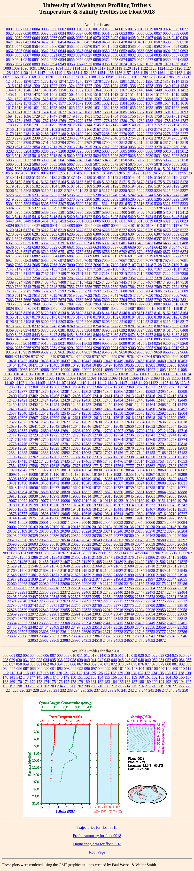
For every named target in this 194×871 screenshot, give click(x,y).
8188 (149, 317)
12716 (182, 431)
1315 (184, 81)
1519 (175, 94)
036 (60, 660)
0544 (18, 46)
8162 (167, 313)
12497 (182, 409)
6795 (149, 252)
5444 (167, 217)
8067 (88, 308)
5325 (19, 208)
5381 (175, 208)
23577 (172, 627)
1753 (106, 116)
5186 (62, 186)
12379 (44, 391)
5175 (158, 182)
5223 (149, 191)
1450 (167, 90)
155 (107, 677)
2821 (19, 147)
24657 (129, 640)
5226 (175, 191)
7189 (62, 273)
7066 (114, 260)
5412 (184, 212)
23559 (161, 627)
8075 (97, 308)
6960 (19, 260)
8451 (71, 335)
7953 (97, 304)
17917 (182, 466)
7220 (149, 273)
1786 (175, 121)
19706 (150, 514)
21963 (76, 579)
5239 (106, 195)
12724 (44, 435)
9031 (62, 343)
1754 (114, 116)
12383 (86, 391)
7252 (19, 278)
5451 (45, 221)
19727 (182, 514)
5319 (149, 204)
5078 (158, 164)
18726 (108, 487)
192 (168, 682)
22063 (22, 584)
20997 (49, 553)
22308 (44, 592)
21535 (22, 566)
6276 (175, 230)
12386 (118, 391)
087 (26, 668)
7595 (80, 291)
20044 (107, 522)
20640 (129, 544)
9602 (45, 352)
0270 (97, 38)
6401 (123, 243)
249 (178, 690)
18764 (172, 487)
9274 (36, 348)
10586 (140, 365)
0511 (10, 46)
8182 (114, 317)
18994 (65, 496)
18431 (12, 483)
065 (67, 664)
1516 (149, 94)
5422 (88, 217)
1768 (53, 121)
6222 (80, 230)
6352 (114, 239)
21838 (150, 570)
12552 (108, 413)
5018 (53, 156)
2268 (106, 134)
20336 (54, 536)
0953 (71, 64)
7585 (27, 291)
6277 (184, 230)
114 (19, 673)
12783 (86, 444)
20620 (76, 544)
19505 (161, 509)
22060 (12, 584)
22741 (22, 605)
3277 (149, 147)
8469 (114, 335)
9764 (148, 356)
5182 (36, 186)
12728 (76, 435)
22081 (54, 584)
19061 (150, 496)
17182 (182, 453)
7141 (10, 269)
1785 (167, 121)
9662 (175, 352)
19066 (182, 496)
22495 (12, 597)
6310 (184, 234)
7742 (132, 300)
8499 (62, 339)
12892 (65, 453)
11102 (9, 383)
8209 (114, 322)
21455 (44, 562)
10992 (87, 370)
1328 (97, 86)
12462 (140, 405)
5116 (92, 173)
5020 (71, 156)
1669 (184, 108)
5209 (36, 191)
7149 (19, 269)
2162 (53, 129)
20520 (12, 540)
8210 (123, 322)
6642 (158, 247)
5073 (114, 164)
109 (175, 668)
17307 (76, 457)
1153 (92, 73)
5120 (118, 173)
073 (121, 664)
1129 (15, 73)
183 (107, 682)
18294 (171, 474)
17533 (150, 461)
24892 (150, 640)
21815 (86, 570)
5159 (19, 182)
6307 (158, 234)
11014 (18, 374)
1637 (141, 108)
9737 (35, 356)
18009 (54, 470)
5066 (62, 164)
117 (39, 673)
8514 (97, 339)
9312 (175, 348)
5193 (123, 186)
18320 (33, 479)
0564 (36, 46)
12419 (182, 396)
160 (141, 677)
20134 (107, 527)
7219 (140, 273)
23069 (182, 614)
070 (100, 664)
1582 (106, 103)
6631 (71, 247)
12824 (65, 448)
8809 (123, 339)
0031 (36, 33)
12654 (172, 426)
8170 (36, 317)
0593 (167, 46)
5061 (19, 164)
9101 (132, 343)
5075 (132, 164)
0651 (114, 51)
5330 (62, 208)
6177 (27, 230)
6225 (106, 230)
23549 (140, 627)
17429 (54, 461)
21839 (161, 570)
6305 (141, 234)
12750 (44, 439)
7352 (132, 278)
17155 (150, 453)
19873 (97, 518)
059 (26, 664)
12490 (150, 409)
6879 (19, 256)
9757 (96, 356)
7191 (80, 273)
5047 (97, 160)
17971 (33, 470)
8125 (19, 313)
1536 (88, 99)
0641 (36, 51)
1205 (170, 77)
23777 (161, 632)
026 (182, 655)
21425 (182, 557)
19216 (54, 505)
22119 (97, 584)
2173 (149, 129)
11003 (161, 370)
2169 (114, 129)
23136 (97, 618)
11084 (39, 378)
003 (26, 655)
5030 (149, 156)
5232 (45, 195)
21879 (86, 575)
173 (39, 682)
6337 (71, 239)
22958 (182, 610)
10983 (172, 365)
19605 (65, 514)
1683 (106, 112)
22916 (118, 610)
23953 (33, 640)
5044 (71, 160)
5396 (88, 212)
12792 (172, 444)
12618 (150, 418)
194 (182, 682)
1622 (45, 108)
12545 (65, 413)
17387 (182, 457)
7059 (106, 260)
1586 (141, 103)
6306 (149, 234)
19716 (161, 514)
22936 (150, 610)
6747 (27, 252)
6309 (175, 234)
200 (33, 686)
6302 (114, 234)
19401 (76, 509)
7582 (19, 291)
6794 (141, 252)
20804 (54, 549)
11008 (182, 370)
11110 (81, 383)
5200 (184, 186)
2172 (141, 129)
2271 (132, 134)
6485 (167, 243)
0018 (140, 29)
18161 (86, 474)
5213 (71, 191)
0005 (45, 29)
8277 (114, 326)
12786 (118, 444)
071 (107, 664)
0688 (141, 51)
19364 (33, 509)
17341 (140, 457)
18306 (12, 479)
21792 (33, 570)
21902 (161, 575)
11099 (165, 378)
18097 (22, 474)
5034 (184, 156)
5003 (106, 151)
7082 (10, 265)
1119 (118, 68)
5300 (184, 199)
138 (181, 673)
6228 (132, 230)
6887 (71, 256)
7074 (141, 260)
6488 (184, 243)
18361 (97, 479)
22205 (22, 588)
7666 (27, 300)
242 (131, 690)
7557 (97, 287)
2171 (132, 129)
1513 (123, 94)
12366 (97, 387)
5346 (132, 208)
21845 (182, 570)
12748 (22, 439)
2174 (158, 129)
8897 (167, 339)
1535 (80, 99)
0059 (175, 33)
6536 (10, 247)
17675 (76, 466)
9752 (70, 356)
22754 (65, 605)
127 (106, 673)
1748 (62, 116)
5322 (175, 204)
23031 (97, 614)
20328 (22, 536)
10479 (44, 365)
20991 (39, 553)
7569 (158, 287)
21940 (44, 579)
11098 (155, 378)
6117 (175, 225)
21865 (44, 575)
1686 (132, 112)
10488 (65, 365)
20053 (118, 522)
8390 (106, 330)
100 (114, 668)
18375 (129, 479)
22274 (172, 588)
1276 (80, 81)
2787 (10, 142)
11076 (7, 378)
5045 (80, 160)
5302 (19, 204)
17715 (97, 466)
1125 (170, 68)
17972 (44, 470)
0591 (149, 46)
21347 (107, 557)
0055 (141, 33)
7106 (123, 265)
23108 (76, 618)
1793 (45, 125)
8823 (140, 339)
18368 (108, 479)
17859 (140, 466)
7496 (167, 282)
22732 (182, 601)
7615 (53, 295)
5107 (23, 173)
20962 (182, 549)
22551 (97, 597)
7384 (184, 278)
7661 (184, 295)
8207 (97, 322)
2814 (141, 142)
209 (94, 686)
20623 (86, 544)
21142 (134, 553)
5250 (19, 199)
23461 (182, 623)
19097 (76, 501)
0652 (123, 51)
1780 (123, 121)
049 (148, 660)
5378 (158, 208)
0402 (114, 38)
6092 (62, 225)
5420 (71, 217)
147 (53, 677)
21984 (118, 579)
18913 (12, 496)
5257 (62, 199)
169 (12, 682)
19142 (150, 501)
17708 (86, 466)
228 (36, 690)
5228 (10, 195)
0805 (19, 55)
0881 (175, 60)
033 (39, 660)
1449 (158, 90)
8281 (132, 326)
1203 (152, 77)
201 (39, 686)
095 (80, 668)
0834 (149, 55)
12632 (118, 422)
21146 (144, 553)
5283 (114, 199)
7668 (36, 300)
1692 (175, 112)
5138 (80, 177)
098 (100, 668)
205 (67, 686)
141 (12, 677)
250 (185, 690)
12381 (65, 391)
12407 (65, 396)
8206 (88, 322)
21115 (102, 553)
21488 (108, 562)
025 (175, 655)
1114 (76, 68)
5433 (141, 217)
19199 (33, 505)
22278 (182, 588)
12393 (150, 391)
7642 (123, 295)
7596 (88, 291)
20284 (182, 531)
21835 (139, 570)
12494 (161, 409)
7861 (62, 304)
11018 (39, 374)
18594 (140, 483)
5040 (53, 160)
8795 (114, 339)
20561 (108, 540)
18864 (161, 492)
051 (161, 660)
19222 (65, 505)
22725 (161, 601)
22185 (171, 584)
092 (60, 668)
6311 (10, 239)
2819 (184, 142)
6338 (79, 239)
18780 (12, 492)
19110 (97, 501)
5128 (188, 173)
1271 (36, 81)
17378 (161, 457)
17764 (118, 466)
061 (39, 664)
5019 (62, 156)
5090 (80, 169)
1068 (114, 64)
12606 (22, 418)
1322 (53, 86)
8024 (10, 308)
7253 (27, 278)
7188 (53, 273)
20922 (140, 549)
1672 (27, 112)
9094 (97, 343)
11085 (49, 378)
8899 (184, 339)
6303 (123, 234)
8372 (19, 330)
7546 (36, 287)
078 (155, 664)
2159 (36, 129)
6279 (19, 234)
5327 (36, 208)
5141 (106, 177)
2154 (175, 125)
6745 (10, 252)
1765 (27, 121)
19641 (108, 514)
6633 (88, 247)
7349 (123, 278)
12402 (33, 396)
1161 (161, 73)
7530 (10, 287)
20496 (182, 536)
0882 (184, 60)
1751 (88, 116)
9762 (131, 356)
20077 (171, 522)
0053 (123, 33)
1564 (132, 99)
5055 (158, 160)
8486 (19, 339)
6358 (167, 239)
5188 (80, 186)
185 (121, 682)
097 (94, 668)
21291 (44, 557)
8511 (88, 339)
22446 (129, 592)
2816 (158, 142)
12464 (150, 405)
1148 (50, 73)
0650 (106, 51)
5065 (53, 164)
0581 (105, 46)
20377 (118, 536)
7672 (53, 300)
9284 (53, 348)
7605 (158, 291)
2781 (141, 138)
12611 (75, 418)
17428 (44, 461)
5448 (19, 221)
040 (87, 660)
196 (5, 686)
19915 (140, 518)
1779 (114, 121)
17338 (129, 457)
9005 (19, 343)
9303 (132, 348)
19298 (107, 505)
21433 (12, 562)
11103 (19, 383)
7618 (62, 295)
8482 (175, 335)
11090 (81, 378)
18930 (33, 496)
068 (87, 664)
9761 (122, 356)
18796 (33, 492)
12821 (33, 448)
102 (128, 668)
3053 (114, 147)
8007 (158, 304)
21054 (71, 553)
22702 (97, 601)
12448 (172, 400)
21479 (86, 562)
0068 (71, 38)
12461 (129, 405)
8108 (158, 308)
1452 (184, 90)
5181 (27, 186)
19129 (129, 501)
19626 (97, 514)
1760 (167, 116)
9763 (139, 356)
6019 (149, 221)
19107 (86, 501)
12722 (22, 435)
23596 (12, 632)
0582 (114, 46)
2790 (36, 142)
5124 (153, 173)
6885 (62, 256)
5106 (15, 173)
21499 (140, 562)
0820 (45, 55)
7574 (175, 287)
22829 (22, 610)
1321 (45, 86)
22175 (161, 584)
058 (19, 664)
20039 (75, 522)
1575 (45, 103)
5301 (10, 204)
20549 (97, 540)
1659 (158, 108)
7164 (132, 269)
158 (128, 677)
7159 (106, 269)
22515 (54, 597)
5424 (106, 217)
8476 (141, 335)
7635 (105, 295)
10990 (65, 370)
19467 (150, 509)
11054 (91, 374)
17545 (172, 461)
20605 (44, 544)
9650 (123, 352)
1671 (19, 112)
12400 (12, 396)
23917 (129, 636)
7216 (132, 273)
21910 (182, 575)
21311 (86, 557)
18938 (44, 496)
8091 (149, 308)
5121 (127, 173)
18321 (44, 479)
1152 (84, 73)
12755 (86, 439)
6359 (175, 239)
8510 (80, 339)
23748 (139, 632)
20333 (44, 536)
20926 (150, 549)
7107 (132, 265)
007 (53, 655)
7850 (45, 304)
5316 (123, 204)
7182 (184, 269)
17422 (33, 461)
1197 (100, 77)
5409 (158, 212)
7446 (132, 282)
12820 (22, 448)
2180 (19, 134)
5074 (123, 164)
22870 (76, 610)
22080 (44, 584)
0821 (53, 55)
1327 (88, 86)
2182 (36, 134)
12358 (22, 387)
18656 (33, 487)
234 (77, 690)
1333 (106, 86)
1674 (45, 112)
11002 (150, 370)
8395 (149, 330)
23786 (182, 632)
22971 (22, 614)
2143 (80, 125)
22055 (182, 579)
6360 (184, 239)
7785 (149, 300)
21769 (12, 570)
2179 (10, 134)
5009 (158, 151)
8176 (80, 317)
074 (128, 664)
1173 (75, 77)
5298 (167, 199)
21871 (54, 575)
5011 (175, 151)
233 (70, 690)
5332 (80, 208)
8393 (132, 330)
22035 (161, 579)
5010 (167, 151)
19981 (12, 522)
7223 (175, 273)
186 (128, 682)
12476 (33, 409)
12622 (12, 422)
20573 (140, 540)
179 (80, 682)
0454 (62, 42)
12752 (65, 439)
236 (90, 690)
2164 (71, 129)
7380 (167, 278)
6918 (141, 256)
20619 (65, 544)
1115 (85, 68)
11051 (70, 374)
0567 (62, 46)
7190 (71, 273)
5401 (132, 212)
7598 (106, 291)
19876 (118, 518)
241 (124, 690)
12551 (97, 413)
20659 (150, 544)
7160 (114, 269)
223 (188, 686)
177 (67, 682)
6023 (184, 221)
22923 (129, 610)
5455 (71, 221)
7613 (36, 295)
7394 (19, 282)
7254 (36, 278)
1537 (97, 99)
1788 (10, 125)
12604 (182, 413)
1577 (62, 103)
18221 (118, 474)
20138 (150, 527)
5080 (175, 164)
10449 (118, 361)
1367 (123, 90)
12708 (129, 431)
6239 (149, 230)
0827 (88, 55)
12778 (33, 444)
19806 (54, 518)
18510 (76, 483)
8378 (45, 330)
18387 (150, 479)
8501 (71, 339)
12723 (33, 435)
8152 (149, 313)
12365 (86, 387)
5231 (36, 195)
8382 (71, 330)
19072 (22, 501)
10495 (97, 365)
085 (12, 668)
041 (94, 660)
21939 (33, 579)
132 (140, 673)
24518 (97, 640)
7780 (141, 300)
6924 (10, 260)
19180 (12, 505)
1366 (114, 90)
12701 (97, 431)
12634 (140, 422)
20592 (182, 540)
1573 (27, 103)
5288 (149, 199)
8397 (158, 330)
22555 (118, 597)
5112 (58, 173)
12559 (129, 413)
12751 (54, 439)
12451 (22, 405)
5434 (149, 217)
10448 (108, 361)
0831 (123, 55)
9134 (149, 343)
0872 (106, 60)
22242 (97, 588)
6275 (167, 230)
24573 (108, 640)
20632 (118, 544)
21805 (54, 570)
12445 (140, 400)
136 (168, 673)
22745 (44, 605)
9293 (80, 348)
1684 (114, 112)
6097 (106, 225)
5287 (141, 199)
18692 (65, 487)
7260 (62, 278)
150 (73, 677)
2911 (53, 147)
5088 (62, 169)
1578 (71, 103)
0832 (132, 55)
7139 (175, 265)
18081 (172, 470)
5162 (45, 182)
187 (134, 682)
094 (73, 668)
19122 (118, 501)
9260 (184, 343)
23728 (118, 632)
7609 (184, 291)
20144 (161, 527)
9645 (106, 352)
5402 (141, 212)
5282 (106, 199)
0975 (88, 64)
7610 (10, 295)
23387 (76, 623)
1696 (27, 116)
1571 (10, 103)
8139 (80, 313)
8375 (36, 330)
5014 (19, 156)
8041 (36, 308)
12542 (44, 413)
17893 (161, 466)
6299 (88, 234)
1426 (132, 90)
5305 (45, 204)
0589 (140, 46)
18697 (76, 487)
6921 (167, 256)
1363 (88, 90)
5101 (158, 169)
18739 (129, 487)
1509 (88, 94)
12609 (54, 418)
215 (134, 686)
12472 (182, 405)
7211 (88, 273)
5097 (132, 169)
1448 (149, 90)
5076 (141, 164)
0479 (132, 42)
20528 (44, 540)
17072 (97, 453)
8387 (97, 330)
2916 (97, 147)
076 (141, 664)
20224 (86, 531)
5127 (179, 173)
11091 (92, 378)
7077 (149, 260)
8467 (106, 335)
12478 (54, 409)
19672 (129, 514)
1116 (93, 68)
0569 (79, 46)
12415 (139, 396)
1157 (127, 73)
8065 (71, 308)
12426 (54, 400)
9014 (27, 343)
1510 (97, 94)
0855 (71, 60)
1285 (141, 81)
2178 (184, 129)
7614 (44, 295)
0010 (80, 29)
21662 (76, 566)
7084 (27, 265)
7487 (158, 282)
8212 (140, 322)
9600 (36, 352)
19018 (108, 496)
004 (33, 655)
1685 (123, 112)
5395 (80, 212)
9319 (27, 352)
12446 (150, 400)
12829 (118, 448)
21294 (54, 557)
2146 (106, 125)
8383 (80, 330)
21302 (76, 557)
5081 (184, 164)
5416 (36, 217)
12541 (33, 413)
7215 (123, 273)
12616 (129, 418)
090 (46, 668)
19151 (161, 501)
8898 (175, 339)
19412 (97, 509)
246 (158, 690)
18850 (118, 492)
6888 (80, 256)
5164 (62, 182)
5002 (97, 151)
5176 (167, 182)
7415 (80, 282)
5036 (19, 160)
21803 (44, 570)
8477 (149, 335)
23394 (86, 623)
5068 (80, 164)
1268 (19, 81)
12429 (76, 400)
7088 (53, 265)
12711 (150, 431)
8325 (167, 326)
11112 (102, 383)
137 (174, 673)
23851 (54, 636)
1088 (7, 68)
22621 (12, 601)
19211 (43, 505)
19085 (54, 501)
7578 (10, 291)
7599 (114, 291)
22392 (76, 592)
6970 (53, 260)
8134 (62, 313)
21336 (97, 557)
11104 (30, 383)
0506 (149, 42)
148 (60, 677)
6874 (184, 252)
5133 (36, 177)
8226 (27, 326)
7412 (71, 282)
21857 (22, 575)
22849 (54, 610)
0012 (97, 29)
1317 (19, 86)
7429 (114, 282)
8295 (149, 326)
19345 (171, 505)
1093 (50, 68)
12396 (172, 391)
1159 (144, 73)
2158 (27, 129)
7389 (10, 282)
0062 (19, 38)
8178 (88, 317)
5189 (88, 186)
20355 (86, 536)
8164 (184, 313)
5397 (97, 212)
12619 (161, 418)
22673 (65, 601)
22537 (86, 597)
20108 (44, 527)
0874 (123, 60)
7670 (45, 300)
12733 (108, 435)
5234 (62, 195)
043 (107, 660)
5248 (184, 195)
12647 (97, 426)
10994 (97, 370)
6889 (88, 256)
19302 (118, 505)
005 (39, 655)
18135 (75, 474)
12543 (54, 413)
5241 (123, 195)
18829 (108, 492)
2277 (184, 134)
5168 (97, 182)
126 (100, 673)
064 (60, 664)
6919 (149, 256)
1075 (132, 64)
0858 (97, 60)
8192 (167, 317)
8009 (167, 304)
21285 (22, 557)
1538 (106, 99)
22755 (76, 605)
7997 (141, 304)
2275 (167, 134)
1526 (53, 99)
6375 (27, 243)
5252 (36, 199)
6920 (158, 256)
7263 (88, 278)
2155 (184, 125)
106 (155, 668)
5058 (184, 160)
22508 (44, 597)
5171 (123, 182)
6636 (106, 247)
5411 (175, 212)
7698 (97, 300)
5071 (97, 164)
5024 (97, 156)
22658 (54, 601)
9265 (19, 348)
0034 (62, 33)
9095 (106, 343)
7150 (27, 269)
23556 (150, 627)
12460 (118, 405)
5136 (62, 177)
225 (16, 690)
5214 (79, 191)
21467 (65, 562)
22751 (54, 605)
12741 (150, 435)
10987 (33, 370)
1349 (53, 90)
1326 (80, 86)
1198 (109, 77)
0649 (97, 51)
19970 (172, 518)
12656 (12, 431)
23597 (22, 632)
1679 (80, 112)
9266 (27, 348)
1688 (149, 112)
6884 (53, 256)
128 (113, 673)
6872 (167, 252)
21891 (140, 575)
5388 (36, 212)
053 (175, 660)
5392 (71, 212)
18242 (139, 474)
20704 (22, 549)
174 (46, 682)
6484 (158, 243)
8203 (62, 322)
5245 (158, 195)
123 (79, 673)
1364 (97, 90)
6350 (105, 239)
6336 (62, 239)
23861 (86, 636)
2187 (53, 134)
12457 (86, 405)
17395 (12, 461)
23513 (97, 627)
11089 (71, 378)
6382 (45, 243)
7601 (132, 291)
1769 (62, 121)
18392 (161, 479)
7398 (27, 282)
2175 (167, 129)
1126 (178, 68)
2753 (123, 138)
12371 (150, 387)
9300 (106, 348)
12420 (12, 400)
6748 (36, 252)
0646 (80, 51)
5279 (80, 199)
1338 (149, 86)
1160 (152, 73)
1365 (106, 90)
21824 (107, 570)
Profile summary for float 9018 (97, 836)
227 (29, 690)
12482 (97, 409)
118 (45, 673)
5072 (106, 164)
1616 (184, 103)
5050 (123, 160)
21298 (65, 557)
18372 (118, 479)
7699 (106, 300)
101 (121, 668)
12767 (129, 439)
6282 (45, 234)
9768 (174, 356)
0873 (114, 60)
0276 (105, 38)
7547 (45, 287)
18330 (65, 479)
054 (182, 660)
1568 (167, 99)
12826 (86, 448)
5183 (45, 186)
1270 (27, 81)
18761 (161, 487)
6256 (158, 230)
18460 (33, 483)
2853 (27, 147)
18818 (54, 492)
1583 (114, 103)
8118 (175, 308)
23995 (76, 640)
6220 (71, 230)
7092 (80, 265)
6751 (62, 252)
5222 (140, 191)
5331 (71, 208)
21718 (150, 566)
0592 (158, 46)
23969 (54, 640)
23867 (97, 636)
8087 (132, 308)
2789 (27, 142)
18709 (86, 487)
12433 (108, 400)
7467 (149, 282)
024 (168, 655)
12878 (129, 448)
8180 (106, 317)
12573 (140, 413)
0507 (158, 42)
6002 (88, 221)
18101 (44, 474)
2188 (62, 134)
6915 (114, 256)
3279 (167, 147)
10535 (129, 365)
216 (141, 686)
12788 (140, 444)
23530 (129, 627)
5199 (175, 186)
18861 (140, 492)
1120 (127, 68)
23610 (54, 632)
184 (114, 682)
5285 (132, 199)
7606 (167, 291)
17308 (86, 457)
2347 (106, 138)
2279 (19, 138)
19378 (44, 509)
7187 (45, 273)
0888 (27, 64)
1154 (101, 73)
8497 (45, 339)
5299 (175, 199)
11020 (60, 374)
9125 (141, 343)
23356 (44, 623)
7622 (88, 295)
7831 (184, 300)
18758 (150, 487)
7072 (132, 260)
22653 (44, 601)
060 (33, 664)
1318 (27, 86)
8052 (53, 308)
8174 (62, 317)
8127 (36, 313)
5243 (141, 195)
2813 (132, 142)
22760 (97, 605)
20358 (97, 536)
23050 (140, 614)
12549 (76, 413)
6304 (132, 234)
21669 (97, 566)
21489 (118, 562)
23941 (150, 636)
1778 (106, 121)
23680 (86, 632)
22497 (33, 597)
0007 (62, 29)
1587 (149, 103)
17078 (108, 453)
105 (148, 668)
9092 (88, 343)
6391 (62, 243)
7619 (71, 295)
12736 (129, 435)
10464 (12, 365)
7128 (158, 265)
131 (134, 673)
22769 (108, 605)
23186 (129, 618)
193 (175, 682)
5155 (167, 177)
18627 (172, 483)
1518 (167, 94)
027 (188, 655)
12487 (140, 409)
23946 (182, 636)
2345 (88, 138)
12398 (182, 391)
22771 (118, 605)
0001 (10, 29)
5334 (97, 208)
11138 (174, 383)
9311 (167, 348)
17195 (12, 457)
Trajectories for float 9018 (97, 827)
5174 (149, 182)
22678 (76, 601)
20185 (44, 531)
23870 (108, 636)
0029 (19, 33)
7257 (45, 278)
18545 (86, 483)
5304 (36, 204)
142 (19, 677)
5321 (167, 204)
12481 (86, 409)
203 (53, 686)
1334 (114, 86)
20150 (182, 527)
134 (154, 673)
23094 (54, 618)
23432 (129, 623)
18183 (107, 474)
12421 (22, 400)
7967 (114, 304)
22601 (172, 597)
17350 (150, 457)
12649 (118, 426)
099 (107, 668)
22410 (97, 592)
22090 (65, 584)
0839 (184, 55)
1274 (62, 81)
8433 (19, 335)
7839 (19, 304)
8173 (53, 317)
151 (80, 677)
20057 (129, 522)
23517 (108, 627)
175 (53, 682)
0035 (71, 33)
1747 (53, 116)
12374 (182, 387)
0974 (80, 64)
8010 (175, 304)
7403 (45, 282)
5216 (97, 191)
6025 (19, 225)
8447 (53, 335)
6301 (106, 234)
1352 (80, 90)
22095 (76, 584)
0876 (141, 60)
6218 (53, 230)
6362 (19, 243)
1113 (68, 68)
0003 (27, 29)
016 (114, 655)
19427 (108, 509)
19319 (139, 505)
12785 (108, 444)
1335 (123, 86)
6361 (10, 243)
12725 (54, 435)
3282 (10, 151)
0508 (167, 42)
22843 (44, 610)
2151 (149, 125)
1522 (19, 99)
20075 (161, 522)
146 (46, 677)
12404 (44, 396)
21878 (76, 575)
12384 (97, 391)
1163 (178, 73)
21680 (129, 566)
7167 (158, 269)
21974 (97, 579)
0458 (97, 42)
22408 (86, 592)
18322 (54, 479)
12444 (129, 400)
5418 (53, 217)
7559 (114, 287)
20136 (129, 527)
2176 (175, 129)
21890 (129, 575)
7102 (114, 265)
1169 (40, 77)
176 (60, 682)
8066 (80, 308)
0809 (36, 55)
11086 (60, 378)
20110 (65, 527)
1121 (135, 68)
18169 (97, 474)
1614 (167, 103)
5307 (62, 204)
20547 (86, 540)
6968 (45, 260)
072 (114, 664)
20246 (118, 531)
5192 (114, 186)
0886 (10, 64)
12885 (22, 453)
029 (12, 660)
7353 (141, 278)
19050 (140, 496)
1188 (92, 77)
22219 (65, 588)
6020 (158, 221)
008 (60, 655)
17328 (118, 457)
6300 (97, 234)
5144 (132, 177)
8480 (158, 335)
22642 (33, 601)
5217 (105, 191)
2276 (175, 134)
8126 (27, 313)
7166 (149, 269)
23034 (108, 614)
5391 (62, 212)
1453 (10, 94)
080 (168, 664)
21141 (123, 553)
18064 (140, 470)
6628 (45, 247)
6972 (62, 260)
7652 (158, 295)
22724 (150, 601)
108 (168, 668)
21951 (54, 579)
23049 (129, 614)
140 (5, 677)
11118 (132, 383)
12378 (33, 391)
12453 (44, 405)
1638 (149, 108)
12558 (118, 413)
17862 (150, 466)
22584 (161, 597)
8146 (123, 313)
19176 (182, 501)
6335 (53, 239)
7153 (53, 269)
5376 (141, 208)
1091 (33, 68)
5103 (175, 169)
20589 (172, 540)
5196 (149, 186)
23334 (12, 623)
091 (53, 668)
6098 (115, 225)
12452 (33, 405)
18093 (12, 474)
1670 (10, 112)
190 (155, 682)
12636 (161, 422)
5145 (141, 177)
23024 (86, 614)
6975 (71, 260)
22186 (182, 584)
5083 (19, 169)
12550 (86, 413)
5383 (184, 208)
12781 (65, 444)
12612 (86, 418)
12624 (33, 422)
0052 (114, 33)
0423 (27, 42)
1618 (19, 108)
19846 (86, 518)
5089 (71, 169)
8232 (36, 326)
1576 (53, 103)
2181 (27, 134)
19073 (33, 501)
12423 (33, 400)
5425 (114, 217)
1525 (45, 99)
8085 (123, 308)
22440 (118, 592)
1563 (123, 99)
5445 (175, 217)
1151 (75, 73)
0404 (123, 38)
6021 (167, 221)
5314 (105, 204)
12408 (76, 396)
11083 (28, 378)
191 (161, 682)
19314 (129, 505)
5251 (27, 199)
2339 (36, 138)
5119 (109, 173)
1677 (62, 112)
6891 (97, 256)
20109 (54, 527)
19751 (33, 518)
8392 (123, 330)
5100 (149, 169)
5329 (53, 208)
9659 (158, 352)
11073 (175, 374)
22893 (97, 610)
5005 (123, 151)
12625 (44, 422)
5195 (141, 186)
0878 (158, 60)
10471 (33, 365)
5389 (45, 212)
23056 (161, 614)
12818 (182, 444)
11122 (153, 383)
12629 (86, 422)
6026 (27, 225)
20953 (172, 549)
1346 (27, 90)
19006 (76, 496)
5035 (10, 160)
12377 (22, 391)
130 (127, 673)
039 (80, 660)
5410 (167, 212)
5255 (53, 199)
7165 (141, 269)
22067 (33, 584)
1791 (36, 125)
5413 (10, 217)
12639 (12, 426)
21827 (118, 570)
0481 (141, 42)
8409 (10, 335)
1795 (53, 125)
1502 (53, 94)
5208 (27, 191)
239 (111, 690)
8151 (141, 313)
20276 (172, 531)
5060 (10, 164)
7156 (80, 269)
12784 (97, 444)
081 (175, 664)
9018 (45, 343)
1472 (27, 94)
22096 (86, 584)
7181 (175, 269)
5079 (167, 164)
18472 (54, 483)
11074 (186, 374)
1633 (114, 108)
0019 (149, 29)
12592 (161, 413)
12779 (44, 444)
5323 (184, 204)
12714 (171, 431)
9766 (166, 356)
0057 (158, 33)
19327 (150, 505)
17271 (65, 457)
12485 (129, 409)
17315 (97, 457)
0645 (71, 51)
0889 (36, 64)
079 (161, 664)
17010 (76, 453)
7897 (71, 304)
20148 (171, 527)
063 (53, 664)
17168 (161, 453)
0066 (53, 38)
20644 (140, 544)
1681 (88, 112)
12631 (108, 422)
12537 (12, 413)
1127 (187, 68)
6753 (80, 252)
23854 (76, 636)
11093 (113, 378)
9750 (61, 356)
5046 (88, 160)
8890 (149, 339)
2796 (80, 142)
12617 (139, 418)
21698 (140, 566)
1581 (97, 103)
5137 (71, 177)
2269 (114, 134)
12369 (129, 387)
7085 (36, 265)
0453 (53, 42)
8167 (27, 317)
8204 (71, 322)
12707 (118, 431)
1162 (170, 73)
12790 (150, 444)
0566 (53, 46)
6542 (27, 247)
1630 (88, 108)
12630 (97, 422)
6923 (184, 256)
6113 (158, 225)
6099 (123, 225)
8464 (97, 335)
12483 (108, 409)
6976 (80, 260)
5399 (114, 212)
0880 (167, 60)
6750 (53, 252)
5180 (19, 186)
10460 (161, 361)
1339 (158, 86)
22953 (161, 610)
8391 (114, 330)
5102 (167, 169)
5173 (141, 182)
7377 (149, 278)
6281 (36, 234)
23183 (118, 618)
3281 (184, 147)
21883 (108, 575)
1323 (62, 86)
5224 (158, 191)
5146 (149, 177)
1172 (66, 77)
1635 (132, 108)
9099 (123, 343)
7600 (123, 291)
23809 (33, 636)
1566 (149, 99)
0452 (45, 42)
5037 (27, 160)
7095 (88, 265)
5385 (19, 212)
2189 (71, 134)
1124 (161, 68)
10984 (182, 365)
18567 (118, 483)
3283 (19, 151)
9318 (19, 352)
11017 (28, 374)
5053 (149, 160)
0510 (184, 42)
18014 (76, 470)
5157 (184, 177)
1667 (167, 108)
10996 (119, 370)
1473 (36, 94)
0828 (97, 55)
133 (147, 673)
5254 (45, 199)
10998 (140, 370)
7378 (158, 278)
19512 (172, 509)
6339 (88, 239)
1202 (144, 77)
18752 (140, 487)
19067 (12, 501)
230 (50, 690)
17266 (44, 457)
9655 (141, 352)
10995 (108, 370)
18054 (129, 470)
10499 (118, 365)
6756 (106, 252)
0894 (53, 64)
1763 (10, 121)
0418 (167, 38)
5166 (80, 182)
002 (19, 655)
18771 (182, 487)
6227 (123, 230)
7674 (62, 300)
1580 (88, 103)
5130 (10, 177)
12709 (140, 431)
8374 (27, 330)
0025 (175, 29)
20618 (54, 544)
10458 (150, 361)
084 (5, 668)
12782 (76, 444)
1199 (118, 77)
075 (134, 664)
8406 (175, 330)
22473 (150, 592)
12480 (76, 409)
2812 (123, 142)
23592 (182, 627)
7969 (123, 304)
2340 (45, 138)
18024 (86, 470)
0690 (158, 51)
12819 (12, 448)
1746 (45, 116)
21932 (22, 579)
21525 (182, 562)
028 (5, 660)
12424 (44, 400)
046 (128, 660)
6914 (106, 256)
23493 (65, 627)
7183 (10, 273)
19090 (65, 501)
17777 (129, 466)
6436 (141, 243)
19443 (129, 509)
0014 (114, 29)
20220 (76, 531)
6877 (10, 256)
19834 (65, 518)
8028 (19, 308)
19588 (33, 514)
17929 (12, 470)
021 (148, 655)
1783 (149, 121)
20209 (65, 531)
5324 (10, 208)
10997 (129, 370)
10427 (184, 356)
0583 (123, 46)
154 (100, 677)
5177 (175, 182)
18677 (54, 487)
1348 (45, 90)
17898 (172, 466)
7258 (53, 278)
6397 (106, 243)
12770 (161, 439)
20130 (86, 527)
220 (168, 686)
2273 (149, 134)
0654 (132, 51)
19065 (172, 496)
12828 (108, 448)
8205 (80, 322)
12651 (140, 426)
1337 (141, 86)
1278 (97, 81)
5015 (27, 156)
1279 (106, 81)
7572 (167, 287)
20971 (18, 553)
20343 (65, 536)
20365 (108, 536)
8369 (10, 330)
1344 (10, 90)
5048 (106, 160)
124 (86, 673)
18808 (44, 492)
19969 (161, 518)
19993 (22, 522)
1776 (88, 121)
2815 (149, 142)
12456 (76, 405)
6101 (132, 225)
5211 (53, 191)
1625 (71, 108)
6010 (114, 221)
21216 (166, 553)
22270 (161, 588)
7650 (149, 295)
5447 (10, 221)
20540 (76, 540)
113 (12, 673)
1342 (184, 86)
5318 (140, 204)
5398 (106, 212)
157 (121, 677)
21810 (65, 570)
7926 (88, 304)
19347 (182, 505)
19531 (182, 509)
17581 (22, 466)
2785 (175, 138)
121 (66, 673)
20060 (150, 522)
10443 (97, 361)
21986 (129, 579)
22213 (44, 588)
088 (33, 668)
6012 (132, 221)
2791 (45, 142)
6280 (27, 234)
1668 (175, 108)
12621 (182, 418)
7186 (36, 273)
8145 (114, 313)
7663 (10, 300)
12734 (118, 435)
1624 (62, 108)
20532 (54, 540)
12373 (172, 387)
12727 (65, 435)
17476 (118, 461)
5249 (10, 199)
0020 (158, 29)
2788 (19, 142)
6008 (106, 221)
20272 (161, 531)
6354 (132, 239)
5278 (71, 199)
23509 (86, 627)
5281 (97, 199)
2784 (167, 138)
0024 (167, 29)
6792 (123, 252)
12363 (65, 387)
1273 (53, 81)
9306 (158, 348)
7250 (184, 273)
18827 (97, 492)
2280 (27, 138)
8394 (141, 330)
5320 (158, 204)
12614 (107, 418)
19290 (97, 505)
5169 (106, 182)
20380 (129, 536)
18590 (129, 483)
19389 (54, 509)
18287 (161, 474)
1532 (62, 99)
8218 (10, 326)
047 (134, 660)
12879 (140, 448)
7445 (123, 282)
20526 (22, 540)
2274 (158, 134)
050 (155, 660)
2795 (71, 142)
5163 (53, 182)
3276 (140, 147)
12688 (54, 431)
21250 (176, 553)
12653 (161, 426)
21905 (172, 575)
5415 (27, 217)
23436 (140, 623)
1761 (175, 116)
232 (63, 690)
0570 (88, 46)
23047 (118, 614)
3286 (45, 151)
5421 (80, 217)
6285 (71, 234)
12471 (172, 405)
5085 (36, 169)
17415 (22, 461)
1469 (19, 94)
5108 (32, 173)
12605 (12, 418)
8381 (62, 330)
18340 (76, 479)
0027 (184, 29)
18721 (97, 487)
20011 (65, 522)
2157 (19, 129)
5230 (27, 195)
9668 (9, 356)
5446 (184, 217)
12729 (86, 435)
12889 (54, 453)
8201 (53, 322)
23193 (140, 618)
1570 (184, 99)
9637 (88, 352)
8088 (141, 308)
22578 (150, 597)
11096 (134, 378)
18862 (150, 492)
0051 (106, 33)
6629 (53, 247)
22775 (129, 605)
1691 (167, 112)
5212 (62, 191)
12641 (33, 426)
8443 (36, 335)
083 (189, 664)
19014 (86, 496)
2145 (97, 125)
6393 (80, 243)
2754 (132, 138)
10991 (76, 370)
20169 (22, 531)
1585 (132, 103)
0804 (10, 55)
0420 (184, 38)
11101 (186, 378)
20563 (118, 540)
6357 (158, 239)
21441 (33, 562)
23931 (140, 636)
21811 (75, 570)
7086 (45, 265)
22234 (86, 588)
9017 (36, 343)
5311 (97, 204)
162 (155, 677)
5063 (36, 164)
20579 (150, 540)
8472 (123, 335)
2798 (97, 142)
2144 (88, 125)
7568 (149, 287)
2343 (71, 138)
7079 (167, 260)
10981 (150, 365)
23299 (172, 618)
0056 (149, 33)
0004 (36, 29)
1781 (132, 121)
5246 (167, 195)
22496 (22, 597)
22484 (182, 592)
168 (5, 682)
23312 (182, 618)
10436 (54, 361)
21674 (108, 566)
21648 (65, 566)
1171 (58, 77)
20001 (44, 522)
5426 (123, 217)
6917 (132, 256)
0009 (71, 29)
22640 (22, 601)
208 (87, 686)
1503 (62, 94)
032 (33, 660)
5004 (114, 151)
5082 (10, 169)
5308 (71, 204)
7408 (62, 282)
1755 (123, 116)
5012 (184, 151)
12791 (161, 444)
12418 (171, 396)
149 (67, 677)
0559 (27, 46)
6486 (175, 243)
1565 (141, 99)
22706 (108, 601)
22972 (33, 614)
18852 (129, 492)
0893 (45, 64)
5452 (53, 221)
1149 (58, 73)
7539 (19, 287)
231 (56, 690)
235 (83, 690)
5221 (132, 191)
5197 (158, 186)
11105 (40, 383)
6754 (88, 252)
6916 (123, 256)
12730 (97, 435)
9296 (97, 348)
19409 (86, 509)
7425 (97, 282)
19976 (182, 518)
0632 (10, 51)
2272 (141, 134)
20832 (65, 549)
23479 (22, 627)
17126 (118, 453)
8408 (184, 330)
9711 (17, 356)
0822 (62, 55)
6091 (54, 225)
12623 (22, 422)
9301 (114, 348)
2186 (45, 134)
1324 (71, 86)
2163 (62, 129)
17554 (12, 466)
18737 (118, 487)
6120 (10, 230)
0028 (10, 33)
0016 (132, 29)
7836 (10, 304)
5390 (53, 212)
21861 (33, 575)
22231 (76, 588)
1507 (80, 94)
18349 (86, 479)
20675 (172, 544)
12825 (76, 448)
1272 (45, 81)
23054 (150, 614)
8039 (27, 308)
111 (188, 668)
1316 (10, 86)
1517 (158, 94)
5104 (184, 169)
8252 (80, 326)
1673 (36, 112)
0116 (88, 38)
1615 (175, 103)
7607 (175, 291)
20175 (33, 531)
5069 (88, 164)
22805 (172, 605)
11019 (49, 374)
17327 (108, 457)
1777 (97, 121)
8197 (19, 322)
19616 (86, 514)
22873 (86, 610)
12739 (140, 435)
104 (141, 668)
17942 (22, 470)
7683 (80, 300)
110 (182, 668)
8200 (45, 322)
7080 (175, 260)
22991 (76, 614)
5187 (71, 186)
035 (53, 660)
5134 (45, 177)
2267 (97, 134)
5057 (175, 160)
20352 (76, 536)
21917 (12, 579)
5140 (97, 177)
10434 (33, 361)
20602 (22, 544)
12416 (150, 396)
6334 (44, 239)
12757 (97, 439)
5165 (71, 182)
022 (154, 655)
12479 (65, 409)
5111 (49, 173)
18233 (129, 474)
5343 (114, 208)
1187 (83, 77)
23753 (150, 632)
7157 (88, 269)
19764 (44, 518)
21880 (97, 575)
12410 (97, 396)
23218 (150, 618)
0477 (114, 42)
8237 (45, 326)
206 (73, 686)
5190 (97, 186)
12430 (86, 400)
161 (148, 677)
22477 (172, 592)
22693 (86, 601)
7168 (167, 269)
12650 (129, 426)
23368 (65, 623)
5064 (45, 164)
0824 (80, 55)
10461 (172, 361)
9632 (71, 352)
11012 (7, 374)
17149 (140, 453)
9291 (71, 348)
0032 (45, 33)
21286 (33, 557)
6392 (71, 243)
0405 (132, 38)
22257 (140, 588)
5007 (141, 151)
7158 (97, 269)
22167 (139, 584)
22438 (108, 592)
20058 (139, 522)
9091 (80, 343)
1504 (71, 94)
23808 (22, 636)
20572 (129, 540)
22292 (33, 592)
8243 (53, 326)
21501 (150, 562)
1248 (10, 81)
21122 (113, 553)
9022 (53, 343)
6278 (10, 234)
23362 (54, 623)
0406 (140, 38)
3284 (27, 151)
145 (39, 677)
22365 (54, 592)
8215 (167, 322)
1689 (158, 112)
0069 (80, 38)
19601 (54, 514)
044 (114, 660)
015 (107, 655)
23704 (97, 632)
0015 (123, 29)
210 (100, 686)
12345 (184, 383)
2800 (114, 142)
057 (12, 664)
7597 (97, 291)
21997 (150, 579)
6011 (123, 221)
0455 (71, 42)
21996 (140, 579)
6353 (123, 239)
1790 (27, 125)
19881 (129, 518)
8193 (175, 317)
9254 (158, 343)
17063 (86, 453)
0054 (132, 33)
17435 (65, 461)
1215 (179, 77)
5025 (106, 156)
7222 (167, 273)
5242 (132, 195)
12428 (65, 400)
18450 (22, 483)
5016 (36, 156)
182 (100, 682)
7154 (62, 269)
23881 (118, 636)
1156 (118, 73)
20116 (75, 527)
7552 (71, 287)
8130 (53, 313)
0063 (27, 38)
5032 (167, 156)
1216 (187, 77)
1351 (71, 90)
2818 (175, 142)
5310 (88, 204)
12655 (182, 426)
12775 (12, 444)
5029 (141, 156)
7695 (88, 300)
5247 (175, 195)
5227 (184, 191)
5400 (123, 212)
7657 (167, 295)
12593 (172, 413)
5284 (123, 199)
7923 (80, 304)
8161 (158, 313)
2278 (10, 138)
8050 (45, 308)
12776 (22, 444)
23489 (54, 627)
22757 (86, 605)
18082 (182, 470)
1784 (158, 121)
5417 (45, 217)
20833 (76, 549)
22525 (76, 597)
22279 (12, 592)
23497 (76, 627)
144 (33, 677)
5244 (149, 195)
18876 (172, 492)
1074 (123, 64)
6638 (123, 247)
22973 (44, 614)
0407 (149, 38)
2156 (10, 129)
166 (182, 677)
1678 (71, 112)
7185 (27, 273)
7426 (106, 282)
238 (104, 690)
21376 (129, 557)
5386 (27, 212)
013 (93, 655)
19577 (22, 514)
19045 (129, 496)
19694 (140, 514)
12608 (44, 418)
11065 (155, 374)
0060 (184, 33)
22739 (12, 605)
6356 (149, 239)
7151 (36, 269)
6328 (27, 239)
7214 (114, 273)
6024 (10, 225)
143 (26, 677)
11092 (102, 378)
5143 (123, 177)
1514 (132, 94)
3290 (80, 151)
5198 (167, 186)
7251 (10, 278)
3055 (132, 147)
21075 (81, 553)
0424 (36, 42)
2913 (71, 147)
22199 (12, 588)
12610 (65, 418)
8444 (45, 335)
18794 (22, 492)
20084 (182, 522)
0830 (114, 55)
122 (73, 673)
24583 (118, 640)
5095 (123, 169)
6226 (114, 230)
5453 (62, 221)
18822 (86, 492)
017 (121, 655)
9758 (105, 356)
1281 (123, 81)
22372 (65, 592)
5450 (36, 221)
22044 (172, 579)
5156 (175, 177)
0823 (71, 55)
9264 (10, 348)
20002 (54, 522)
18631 (182, 483)
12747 (12, 439)
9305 (149, 348)
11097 (144, 378)
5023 (88, 156)
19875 (108, 518)
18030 (97, 470)
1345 (19, 90)
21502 (161, 562)
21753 (182, 566)
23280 (161, 618)
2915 (88, 147)
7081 (184, 260)
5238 (97, 195)
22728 (172, 601)
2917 (105, 147)
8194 (184, 317)
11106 (50, 383)
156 (114, 677)
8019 (184, 304)
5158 (10, 182)
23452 (161, 623)
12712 (161, 431)
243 (138, 690)
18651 (22, 487)
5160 (27, 182)
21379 (139, 557)
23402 (97, 623)
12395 (161, 391)
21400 (161, 557)
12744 (172, 435)
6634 (97, 247)
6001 (80, 221)
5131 (19, 177)
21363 (118, 557)
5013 (10, 156)
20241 (108, 531)
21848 (12, 575)
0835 (158, 55)
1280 (114, 81)
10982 (161, 365)
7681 (71, 300)
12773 (172, 439)
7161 (123, 269)
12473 (12, 409)
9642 (97, 352)
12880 (150, 448)
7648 (140, 295)
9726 (26, 356)
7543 (27, 287)
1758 (149, 116)
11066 (165, 374)
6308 (167, 234)
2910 (45, 147)
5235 (71, 195)
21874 (65, 575)
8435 (27, 335)
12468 (161, 405)
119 (52, 673)
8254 (97, 326)
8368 (184, 326)
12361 (44, 387)
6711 (184, 247)
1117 (101, 68)
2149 (132, 125)
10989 (55, 370)
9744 (43, 356)
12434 (118, 400)
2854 (36, 147)
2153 (167, 125)
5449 (27, 221)
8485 (10, 339)
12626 (54, 422)
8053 (62, 308)
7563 (123, 287)
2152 (158, 125)
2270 (123, 134)
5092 (97, 169)
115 (26, 673)
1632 (106, 108)
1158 (135, 73)
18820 (65, 492)
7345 (114, 278)
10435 (44, 361)
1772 (80, 121)
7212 (97, 273)
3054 (123, 147)
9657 (149, 352)
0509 (175, 42)
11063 (144, 374)
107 (161, 668)
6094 (80, 225)
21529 (12, 566)
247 (165, 690)
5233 (53, 195)
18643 (12, 487)
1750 (80, 116)
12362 (54, 387)
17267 (54, 457)
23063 (172, 614)
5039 (45, 160)
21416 (171, 557)
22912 (108, 610)
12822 (44, 448)
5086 (45, 169)
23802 (12, 636)
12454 (54, 405)
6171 (19, 230)
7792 (158, 300)
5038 (36, 160)
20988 (28, 553)
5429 (132, 217)
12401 (22, 396)
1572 (19, 103)
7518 (184, 282)
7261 (71, 278)
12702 (108, 431)
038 (73, 660)
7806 (167, 300)
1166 (15, 77)
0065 (45, 38)
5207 (19, 191)
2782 (149, 138)
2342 (62, 138)
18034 (108, 470)
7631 (97, 295)
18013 (65, 470)
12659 (44, 431)
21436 (22, 562)
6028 (45, 225)
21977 (108, 579)
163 (161, 677)
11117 (122, 383)
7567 (141, 287)
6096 (97, 225)
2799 (106, 142)
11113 (112, 383)
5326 (27, 208)
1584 (123, 103)
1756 (132, 116)
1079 (167, 64)
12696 (76, 431)
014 (100, 655)
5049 (114, 160)
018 (127, 655)
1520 (184, 94)
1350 (62, 90)
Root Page (97, 852)
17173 (172, 453)
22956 (172, 610)
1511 (105, 94)
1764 (19, 121)
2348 (114, 138)
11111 (92, 383)
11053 (81, 374)
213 (121, 686)
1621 (36, 108)
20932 (161, 549)
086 (19, 668)
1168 (32, 77)
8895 (158, 339)
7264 (97, 278)
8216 (175, 322)
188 (141, 682)
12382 (76, 391)
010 (73, 655)
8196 (10, 322)
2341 (53, 138)
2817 (167, 142)
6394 (88, 243)
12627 (65, 422)
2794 (62, 142)
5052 (141, 160)
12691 (65, 431)
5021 (80, 156)
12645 (76, 426)
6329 (36, 239)
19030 (118, 496)
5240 (114, 195)
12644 (65, 426)
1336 (132, 86)
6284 (62, 234)
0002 (19, 29)
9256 (167, 343)
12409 (86, 396)
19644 (118, 514)
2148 (123, 125)
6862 (158, 252)
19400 (65, 509)
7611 (18, 295)
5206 (10, 191)
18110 (54, 474)
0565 (44, 46)
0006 (53, 29)
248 (172, 690)
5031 (158, 156)
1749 (71, 116)
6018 (140, 221)
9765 (157, 356)
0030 (27, 33)
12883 (182, 448)
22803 (161, 605)
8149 (132, 313)
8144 (106, 313)
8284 (141, 326)
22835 (33, 610)
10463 (182, 361)
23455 (172, 623)
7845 (27, 304)
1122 (144, 68)
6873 (175, 252)
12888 (44, 453)
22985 (65, 614)
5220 (123, 191)
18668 (44, 487)
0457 (88, 42)
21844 (171, 570)
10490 (76, 365)
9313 (184, 348)
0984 (97, 64)
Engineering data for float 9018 (97, 844)
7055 (97, 260)
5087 (53, 169)
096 (87, 668)
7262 (80, 278)
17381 (172, 457)
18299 (182, 474)
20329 (33, 536)
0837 (175, 55)
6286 (80, 234)
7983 (132, 304)
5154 (158, 177)
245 (151, 690)
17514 (140, 461)
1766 (36, 121)
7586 (36, 291)
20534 (65, 540)
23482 (33, 627)
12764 (118, 439)
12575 (150, 413)
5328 (45, 208)
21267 (187, 553)
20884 (108, 549)
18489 (65, 483)
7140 (184, 265)
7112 (140, 265)
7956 (106, 304)
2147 (114, 125)
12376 (12, 391)
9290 (62, 348)
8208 (106, 322)
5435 (158, 217)
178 (73, 682)
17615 (54, 466)
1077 (149, 64)
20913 (129, 549)
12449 (182, 400)
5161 (36, 182)
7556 (88, 287)
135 (161, 673)
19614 (76, 514)
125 (93, 673)
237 (97, 690)
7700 (114, 300)
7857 (53, 304)
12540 (22, 413)
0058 (167, 33)
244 (144, 690)
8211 (132, 322)
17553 (182, 461)
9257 (175, 343)
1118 (110, 68)
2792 (53, 142)
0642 (45, 51)
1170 (49, 77)
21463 (54, 562)
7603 (141, 291)
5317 (132, 204)
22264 (150, 588)
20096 (22, 527)
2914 (79, 147)
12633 (129, 422)
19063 (161, 496)
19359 (22, 509)
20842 (86, 549)
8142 (88, 313)
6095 (89, 225)
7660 (175, 295)
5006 (132, 151)
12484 (118, 409)
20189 (54, 531)
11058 (123, 374)
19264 (75, 505)
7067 (123, 260)
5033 (175, 156)
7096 (97, 265)
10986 (23, 370)
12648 (108, 426)
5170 (114, 182)
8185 (141, 317)
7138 (167, 265)
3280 (175, 147)
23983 (65, 640)
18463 (44, 483)
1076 (141, 64)
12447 (161, 400)
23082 (44, 618)
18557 (108, 483)
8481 (167, 335)
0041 (97, 33)
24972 (161, 640)
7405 (53, 282)
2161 (45, 129)
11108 (71, 383)
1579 (80, 103)
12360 (33, 387)
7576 (184, 287)
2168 (106, 129)
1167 (23, 77)
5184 (53, 186)
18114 (65, 474)
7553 (80, 287)
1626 (80, 108)
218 (154, 686)
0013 (105, 29)
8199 (36, 322)
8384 (88, 330)
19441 (118, 509)
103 (134, 668)
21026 (60, 553)
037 (67, 660)
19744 (12, 518)
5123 (144, 173)
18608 (161, 483)
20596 (12, 544)
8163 (175, 313)
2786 (184, 138)
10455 (129, 361)
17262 (33, 457)
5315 (114, 204)
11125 (164, 383)
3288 (62, 151)
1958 (62, 125)
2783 (158, 138)
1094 (59, 68)
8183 (123, 317)
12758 (108, 439)
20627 (97, 544)
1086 (175, 64)
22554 (108, 597)
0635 (19, 51)
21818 (97, 570)
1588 (158, 103)
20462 (150, 536)
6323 (18, 239)
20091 (12, 527)
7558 (106, 287)
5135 (53, 177)
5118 (101, 173)
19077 (44, 501)
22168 (150, 584)
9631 (62, 352)
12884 (12, 453)
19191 (22, 505)
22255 (129, 588)
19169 (171, 501)
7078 (158, 260)
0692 (175, 51)
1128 (7, 73)
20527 (33, 540)
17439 (76, 461)
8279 (123, 326)
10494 (86, 365)
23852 (65, 636)
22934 (140, 610)
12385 (108, 391)
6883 (45, 256)
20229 (97, 531)
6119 (184, 225)
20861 (97, 549)
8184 (132, 317)
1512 (114, 94)
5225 (167, 191)
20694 (182, 544)
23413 (108, 623)
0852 (45, 60)
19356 (12, 509)
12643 (54, 426)
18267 (150, 474)
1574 (36, 103)
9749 (52, 356)
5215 (88, 191)
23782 (171, 632)
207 (80, 686)
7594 (71, 291)
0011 (88, 29)
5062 (27, 164)
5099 (141, 169)
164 (168, 677)
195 (189, 682)
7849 (36, 304)
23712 (107, 632)
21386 (150, 557)
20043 (97, 522)
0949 (62, 64)
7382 (175, 278)
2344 (80, 138)
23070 (12, 618)
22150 (118, 584)
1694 (10, 116)
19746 (22, 518)
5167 (88, 182)
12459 (108, 405)
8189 (158, 317)
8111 (167, 308)
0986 (106, 64)
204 (60, 686)
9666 (184, 352)
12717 (12, 435)
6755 (97, 252)
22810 (182, 605)
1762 (184, 116)
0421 (10, 42)
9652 (132, 352)
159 (134, 677)
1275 (71, 81)
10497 (108, 365)
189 (148, 682)
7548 (53, 287)
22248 (118, 588)
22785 (140, 605)
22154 (129, 584)
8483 (184, 335)
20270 (150, 531)
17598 (33, 466)
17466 (97, 461)
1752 (97, 116)
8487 (27, 339)
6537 (19, 247)
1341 (175, 86)
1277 (88, 81)
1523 (27, 99)
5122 (136, 173)
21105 (92, 553)
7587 (45, 291)
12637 (172, 422)
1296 (149, 81)
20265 (140, 531)
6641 (149, 247)
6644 (175, 247)
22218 (54, 588)
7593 (62, 291)
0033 (53, 33)
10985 (12, 370)
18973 (54, 496)
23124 (86, 618)
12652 (150, 426)
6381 (36, 243)
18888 (182, 492)
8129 (45, 313)
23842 (44, 636)
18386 (140, 479)
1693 (184, 112)
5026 (114, 156)
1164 (187, 73)
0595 (184, 46)
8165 (10, 317)
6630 (62, 247)
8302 (158, 326)
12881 (161, 448)
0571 (97, 46)
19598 (44, 514)
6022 (175, 221)
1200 (126, 77)
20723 (33, 549)
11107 (61, 383)
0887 (19, 64)
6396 (97, 243)
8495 (36, 339)
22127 (107, 584)
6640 (141, 247)
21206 (155, 553)
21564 (44, 566)
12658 (33, 431)
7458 (141, 282)
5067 (71, 164)
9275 (45, 348)
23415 (118, 623)
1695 (19, 116)
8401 (167, 330)
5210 (45, 191)
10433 (22, 361)
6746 (19, 252)
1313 (167, 81)
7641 (114, 295)
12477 (44, 409)
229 (43, 690)
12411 (107, 396)
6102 (141, 225)
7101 (106, 265)
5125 (162, 173)
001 (12, 655)
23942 (161, 636)
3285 (36, 151)
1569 (175, 99)
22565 (140, 597)
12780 (54, 444)
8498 (53, 339)
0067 (62, 38)
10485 (54, 365)
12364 (76, 387)
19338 (161, 505)
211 (107, 686)
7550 (62, 287)
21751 (172, 566)
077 (148, 664)
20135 (118, 527)
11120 (143, 383)
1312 (158, 81)
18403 (172, 479)
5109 (41, 173)
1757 (141, 116)
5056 (167, 160)
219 (161, 686)
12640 (22, 426)
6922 (175, 256)
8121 (184, 308)
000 (5, 655)
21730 (161, 566)
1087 (184, 64)
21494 (129, 562)
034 (46, 660)
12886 (33, 453)
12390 (140, 391)
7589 (53, 291)
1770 (71, 121)
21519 (172, 562)
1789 (19, 125)
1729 (36, 116)
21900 (150, 575)
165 (175, 677)
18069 (161, 470)
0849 (27, 60)
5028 (132, 156)
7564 (132, 287)
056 (5, 664)
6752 (71, 252)
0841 (19, 60)
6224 (97, 230)
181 (94, 682)
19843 (76, 518)
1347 (36, 90)
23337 (22, 623)
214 (127, 686)
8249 (71, 326)
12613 (97, 418)
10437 (65, 361)
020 (141, 655)
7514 (175, 282)
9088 (71, 343)
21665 (86, 566)
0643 (53, 51)
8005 (149, 304)
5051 (132, 160)
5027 (123, 156)
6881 (27, 256)
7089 (62, 265)
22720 (129, 601)
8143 (97, 313)
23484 (44, 627)
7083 (19, 265)
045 (121, 660)
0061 (10, 38)
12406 (54, 396)
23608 (44, 632)
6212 (45, 230)
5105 (6, 173)
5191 (106, 186)
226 (22, 690)
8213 (149, 322)
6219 (62, 230)
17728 (108, 466)
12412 (118, 396)
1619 (27, 108)
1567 (158, 99)
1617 (10, 108)
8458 (80, 335)
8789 (105, 339)
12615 (118, 418)
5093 (106, 169)
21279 (12, 557)
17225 (22, 457)
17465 (86, 461)
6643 (167, 247)
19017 (97, 496)
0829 (106, 55)
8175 (71, 317)
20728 (44, 549)
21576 (54, 566)
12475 (22, 409)
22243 (108, 588)
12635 (150, 422)
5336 (106, 208)
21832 (129, 570)
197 (12, 686)
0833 (141, 55)
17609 (44, 466)
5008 (149, 151)
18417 (182, 479)
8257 (106, 326)
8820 (132, 339)
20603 (33, 544)
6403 (132, 243)
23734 (129, 632)
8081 (106, 308)
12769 (150, 439)
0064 (36, 38)
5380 (167, 208)
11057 (112, 374)
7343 (106, 278)
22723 (140, 601)
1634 (123, 108)
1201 (135, 77)
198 (19, 686)
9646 (114, 352)
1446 (141, 90)
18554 (97, 483)
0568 (71, 46)
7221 (158, 273)
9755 (87, 356)
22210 (33, 588)
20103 (33, 527)
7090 (71, 265)
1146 (32, 73)
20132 (97, 527)
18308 (22, 479)
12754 (76, 439)
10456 (140, 361)
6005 (97, 221)
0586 (132, 46)
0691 (167, 51)
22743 (33, 605)
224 (9, 690)
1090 (24, 68)
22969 (12, 614)
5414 (19, 217)
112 (6, 673)
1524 (36, 99)
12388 (129, 391)
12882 (172, 448)
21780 (22, 570)
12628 (76, 422)
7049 (88, 260)
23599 (33, 632)
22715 (118, 601)
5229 (19, 195)
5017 (45, 156)
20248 (129, 531)
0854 (62, 60)
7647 (132, 295)
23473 (12, 627)
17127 (129, 453)
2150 (141, 125)
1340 (167, 86)
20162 (12, 531)
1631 (97, 108)
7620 (79, 295)
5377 (149, 208)
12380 (54, 391)
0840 (10, 60)
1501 (45, 94)
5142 (114, 177)
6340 (97, 239)
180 (87, 682)
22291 (22, 592)
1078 (158, 64)
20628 (108, 544)
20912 (118, 549)
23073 (33, 618)
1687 (141, 112)
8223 (19, 326)
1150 (67, 73)
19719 (172, 514)
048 (141, 660)
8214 (158, 322)
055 (189, 660)
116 (32, 673)
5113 (66, 173)
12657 (22, 431)
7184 (19, 273)
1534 (71, 99)
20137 (139, 527)
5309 (80, 204)
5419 (62, 217)
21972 (86, 579)
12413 (129, 396)
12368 (118, 387)
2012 (71, 125)
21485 (97, 562)
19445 (140, 509)
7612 (27, 295)
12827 (97, 448)
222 (182, 686)
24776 (140, 640)
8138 (71, 313)
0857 (88, 60)
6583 (36, 247)
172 (33, 682)
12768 (140, 439)
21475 (76, 562)
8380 (53, 330)
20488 (161, 536)
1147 (41, 73)
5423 (97, 217)
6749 (45, 252)
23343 (33, 623)
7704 (123, 300)
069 (94, 664)
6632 (80, 247)
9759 (113, 356)
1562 (114, 99)
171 (26, 682)
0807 (27, 55)
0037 (80, 33)
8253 (88, 326)
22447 (140, 592)
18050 (118, 470)
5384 (10, 212)
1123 (152, 68)
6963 (27, 260)
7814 (175, 300)
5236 (80, 195)
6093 (71, 225)
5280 (88, 199)
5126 (170, 173)
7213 (105, 273)
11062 (134, 374)
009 (67, 655)
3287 (53, 151)
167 (189, 677)
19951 (150, 518)
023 (161, 655)
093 (67, 668)
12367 (108, 387)
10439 (76, 361)
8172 (45, 317)
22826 (12, 610)
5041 (62, 160)
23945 (172, 636)
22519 (65, 597)
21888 (118, 575)
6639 (132, 247)
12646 (86, 426)
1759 (158, 116)
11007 (171, 370)
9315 (10, 352)
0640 (27, 51)
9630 (53, 352)
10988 (44, 370)
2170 (123, 129)
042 (100, 660)
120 (59, 673)
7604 (149, 291)
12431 (97, 400)
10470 (22, 365)
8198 (27, 322)
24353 (86, 640)
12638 (182, 422)
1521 (10, 99)
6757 (114, 252)
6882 (36, 256)
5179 (10, 186)
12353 (12, 387)
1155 (110, 73)
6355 (140, 239)
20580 (161, 540)
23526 (118, 627)
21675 (118, 566)
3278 (158, 147)
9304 (141, 348)
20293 (12, 536)
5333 (88, 208)
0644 (62, 51)
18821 (76, 492)
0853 (53, 60)
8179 (97, 317)
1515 (140, 94)
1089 (16, 68)
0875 (132, 60)
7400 (36, 282)
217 (148, 686)
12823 (54, 448)
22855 (65, 610)
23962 (44, 640)
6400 (114, 243)
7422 (88, 282)
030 (19, 660)
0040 (88, 33)
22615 (182, 597)
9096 (114, 343)
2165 (80, 129)
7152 (45, 269)
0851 (36, 60)
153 (94, 677)
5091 (88, 169)
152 (87, 677)
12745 (182, 435)
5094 (114, 169)
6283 (53, 234)
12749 (33, 439)
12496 (172, 409)
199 (26, 686)
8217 (184, 322)
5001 (88, 151)
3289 (71, 151)
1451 (175, 90)
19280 (86, 505)
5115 (83, 173)
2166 (88, 129)
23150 (108, 618)
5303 (27, 204)
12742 (161, 435)
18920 (22, 496)
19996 (33, 522)
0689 (149, 51)
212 (114, 686)
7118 (149, 265)
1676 (53, 112)
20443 (140, 536)
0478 (123, 42)
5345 (123, 208)
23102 (65, 618)
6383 (53, 243)
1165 (6, 77)
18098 (33, 474)
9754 (78, 356)
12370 (140, 387)
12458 (97, 405)
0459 (106, 42)
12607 (33, 418)
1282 (132, 81)
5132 (27, 177)
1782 (141, 121)
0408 (158, 38)
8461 (88, 335)
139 (188, 673)
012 (87, 655)
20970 (7, 553)
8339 (175, 326)
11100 (176, 378)
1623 (53, 108)
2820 (10, 147)
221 (175, 686)
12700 (86, 431)
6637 (114, 247)
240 (117, 690)
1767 (45, 121)
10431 (12, 361)
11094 (123, 378)
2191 (88, 134)
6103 (150, 225)
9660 (167, 352)
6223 (88, 230)
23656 (75, 632)
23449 (150, 623)
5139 (88, 177)
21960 (65, 579)
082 (182, 664)
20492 (172, 536)
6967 (36, 260)
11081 (18, 378)
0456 (80, 42)
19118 (107, 501)
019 (134, 655)
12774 (182, 439)
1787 (184, 121)
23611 (65, 632)
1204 (161, 77)
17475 (108, 461)
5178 (184, 182)
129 (120, 673)
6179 (36, 230)
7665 (19, 300)
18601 (150, 483)
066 (73, 664)
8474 (132, 335)
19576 (12, 514)
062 (46, 664)
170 (19, 682)
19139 (139, 501)
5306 (53, 204)
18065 (150, 470)
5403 (149, 212)
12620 (171, 418)
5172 (132, 182)
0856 (80, 60)
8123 (10, 313)
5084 (27, 169)
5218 (114, 191)
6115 (167, 225)
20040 (86, 522)
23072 (22, 618)
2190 (80, 134)
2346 (97, 138)
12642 (44, 426)
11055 (102, 374)
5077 (149, 164)
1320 (36, 86)
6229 (141, 230)
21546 (33, 566)
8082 (114, 308)
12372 (161, 387)
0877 (149, 60)
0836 (167, 55)
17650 (65, 466)
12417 (161, 396)
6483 (149, 243)
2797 (88, 142)
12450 (12, 405)
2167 (97, 129)
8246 (62, 326)
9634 (80, 352)
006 (46, 655)
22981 (54, 614)
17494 (129, 461)
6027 (36, 225)
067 (80, 664)
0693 (184, 51)
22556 (129, 597)
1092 (42, 68)
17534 (161, 461)
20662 (161, 544)
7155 (71, 269)
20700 (12, 549)
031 (26, 660)
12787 (129, 444)
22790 (150, 605)
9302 (123, 348)
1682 (97, 112)
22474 (161, 592)
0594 (175, 46)
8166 (19, 317)
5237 (88, 195)
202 (46, 686)
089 (39, 668)
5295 (158, 199)
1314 (175, 81)
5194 (132, 186)
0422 (19, 42)
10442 (86, 361)
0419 (175, 38)
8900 (10, 343)
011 (80, 655)
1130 (24, 73)
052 (168, 660)
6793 (132, 252)
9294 (88, 348)
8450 (62, 335)
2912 (62, 147)
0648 (88, 51)
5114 (75, 173)
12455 (65, 405)
